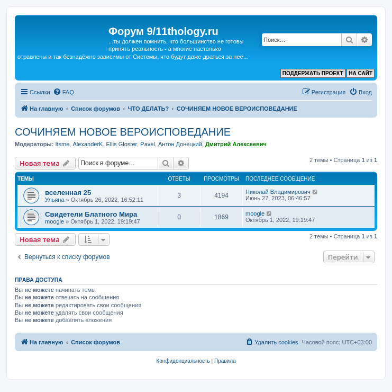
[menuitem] (63, 92)
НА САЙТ (360, 73)
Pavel (147, 144)
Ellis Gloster (122, 144)
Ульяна (55, 200)
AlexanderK (88, 144)
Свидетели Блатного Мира (91, 214)
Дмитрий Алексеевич (236, 144)
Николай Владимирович (278, 192)
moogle (54, 221)
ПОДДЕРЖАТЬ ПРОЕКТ (312, 73)
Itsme (62, 144)
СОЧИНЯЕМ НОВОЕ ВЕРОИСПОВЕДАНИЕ (123, 132)
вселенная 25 (68, 193)
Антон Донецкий (180, 144)
